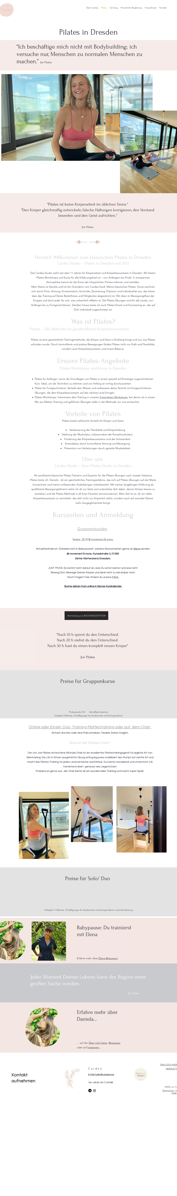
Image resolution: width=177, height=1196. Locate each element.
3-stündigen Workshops (113, 397)
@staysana (114, 1043)
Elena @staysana (108, 958)
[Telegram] (90, 1090)
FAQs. (115, 577)
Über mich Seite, (98, 1043)
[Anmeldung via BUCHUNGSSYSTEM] (86, 615)
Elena (136, 548)
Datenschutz (168, 1090)
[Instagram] (94, 1090)
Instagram (93, 1047)
